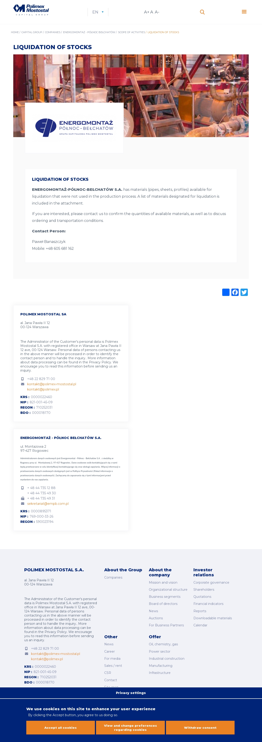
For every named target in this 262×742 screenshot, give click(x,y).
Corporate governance (211, 588)
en (112, 14)
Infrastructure (160, 670)
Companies (52, 38)
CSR (107, 670)
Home (15, 38)
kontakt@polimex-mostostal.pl (51, 390)
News (153, 613)
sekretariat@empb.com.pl (48, 509)
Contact (110, 676)
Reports (199, 613)
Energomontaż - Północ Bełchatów (89, 38)
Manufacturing (160, 663)
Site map (111, 682)
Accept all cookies (60, 728)
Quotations (202, 600)
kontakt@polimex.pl (43, 395)
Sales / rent (113, 663)
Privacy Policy (100, 368)
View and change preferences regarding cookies (130, 727)
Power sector (159, 650)
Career (109, 650)
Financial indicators (208, 607)
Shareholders (203, 594)
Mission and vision (163, 588)
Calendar (200, 626)
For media (112, 657)
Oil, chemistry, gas (163, 644)
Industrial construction (166, 657)
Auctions (156, 619)
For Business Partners (166, 626)
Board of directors (163, 607)
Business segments (164, 600)
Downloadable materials (212, 619)
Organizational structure (168, 594)
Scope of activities (131, 38)
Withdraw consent (200, 728)
